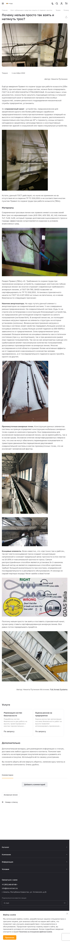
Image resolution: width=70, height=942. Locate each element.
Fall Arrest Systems (58, 689)
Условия (5, 869)
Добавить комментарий (34, 784)
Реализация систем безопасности (13, 714)
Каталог (5, 847)
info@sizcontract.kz (10, 888)
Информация (7, 862)
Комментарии (7, 775)
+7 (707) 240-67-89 (9, 884)
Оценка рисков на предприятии (43, 714)
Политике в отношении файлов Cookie (35, 932)
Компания (6, 854)
